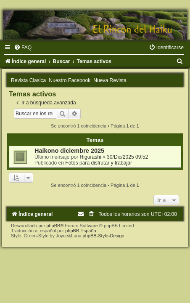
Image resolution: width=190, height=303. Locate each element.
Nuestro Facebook (69, 80)
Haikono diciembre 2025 (69, 150)
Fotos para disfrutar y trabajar (98, 163)
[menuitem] (23, 47)
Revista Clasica (28, 80)
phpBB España (80, 230)
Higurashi (90, 157)
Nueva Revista (110, 80)
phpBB (53, 225)
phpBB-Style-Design (103, 235)
